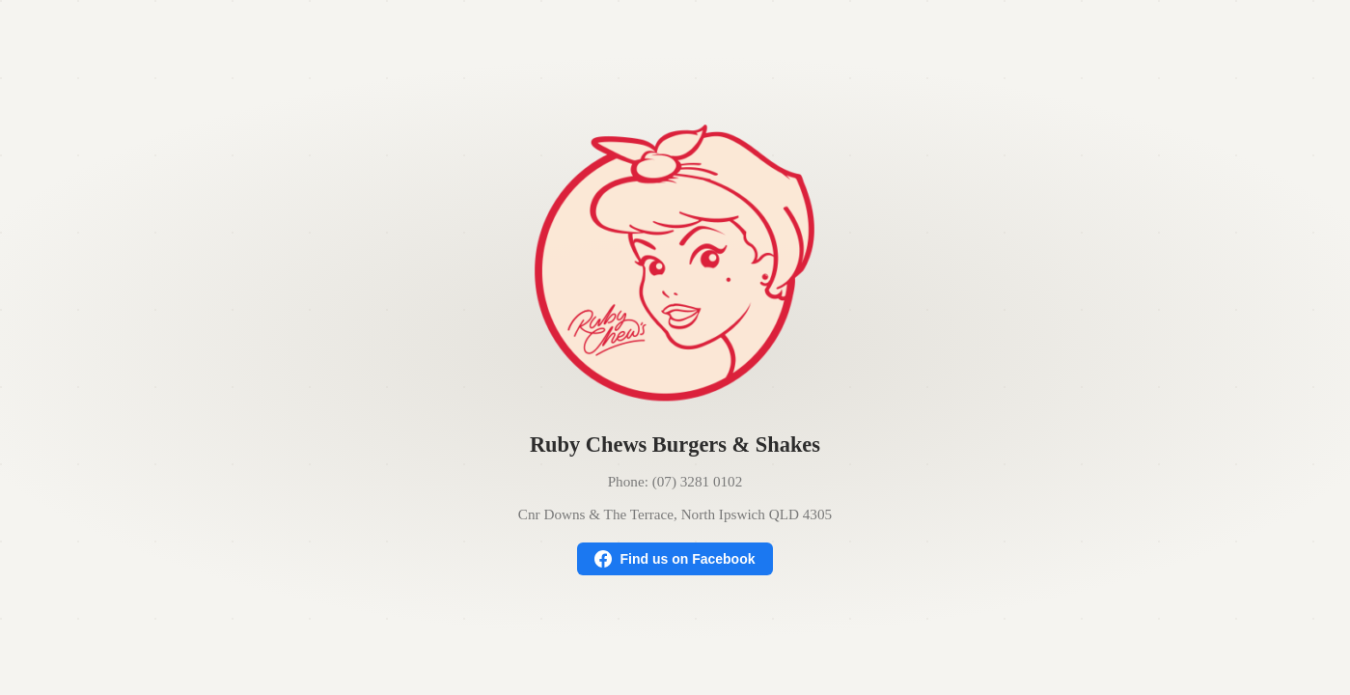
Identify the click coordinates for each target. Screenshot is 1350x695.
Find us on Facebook (674, 559)
